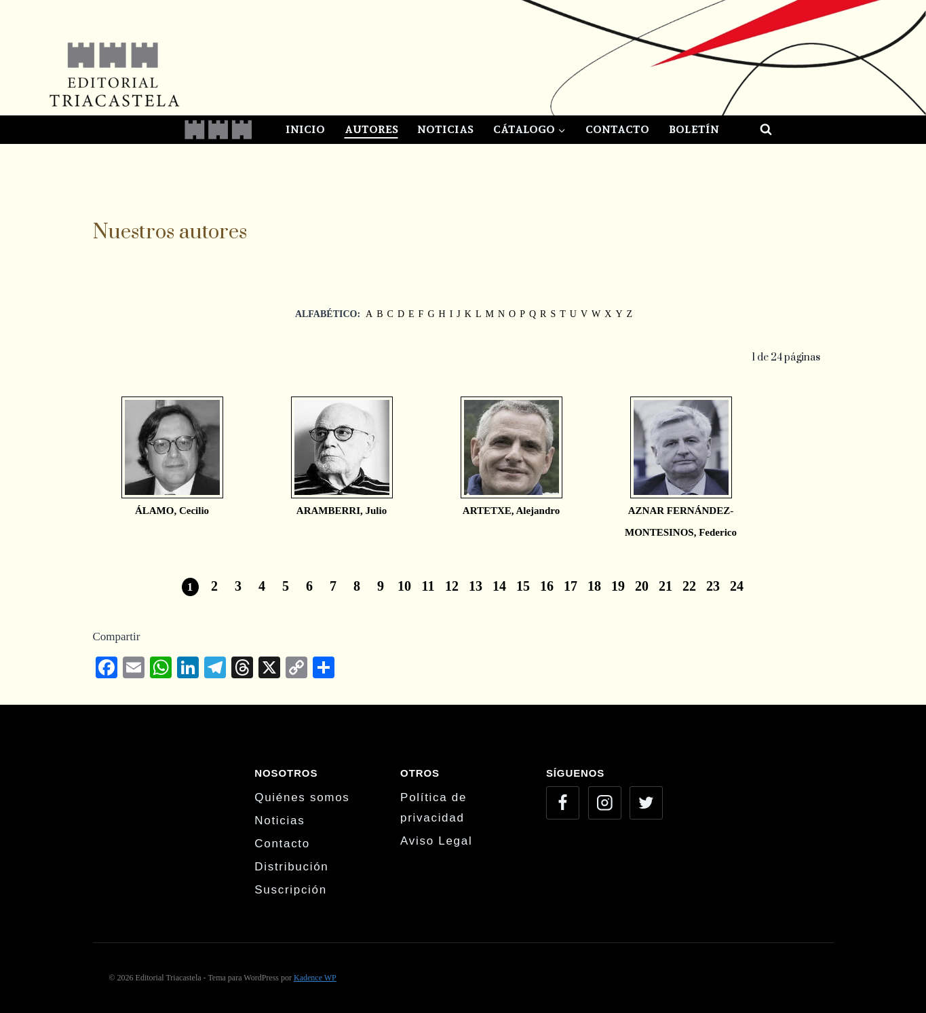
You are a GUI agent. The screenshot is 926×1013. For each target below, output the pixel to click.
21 (665, 585)
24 (737, 585)
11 (428, 585)
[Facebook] (562, 802)
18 (594, 585)
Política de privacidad (433, 808)
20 (642, 585)
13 (475, 585)
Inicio (305, 129)
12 (452, 585)
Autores (371, 129)
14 (499, 585)
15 (523, 585)
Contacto (617, 129)
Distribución (291, 866)
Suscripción (290, 889)
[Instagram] (604, 802)
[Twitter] (646, 802)
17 (570, 585)
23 (713, 585)
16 (547, 585)
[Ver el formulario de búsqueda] (753, 130)
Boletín (694, 129)
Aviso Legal (436, 840)
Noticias (445, 129)
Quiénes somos (301, 797)
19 (618, 585)
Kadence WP (315, 977)
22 (689, 585)
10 (404, 585)
